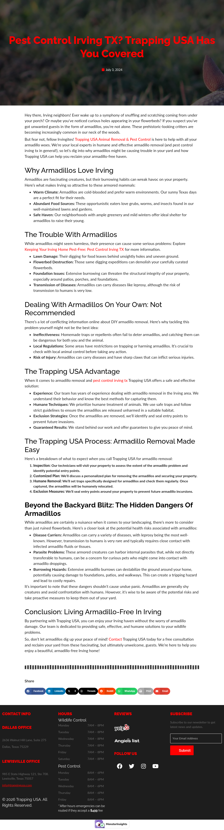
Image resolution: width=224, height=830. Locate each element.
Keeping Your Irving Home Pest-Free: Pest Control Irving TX (74, 249)
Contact (115, 639)
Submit (185, 750)
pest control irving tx (110, 380)
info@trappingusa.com (17, 785)
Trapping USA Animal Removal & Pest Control (113, 139)
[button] (35, 691)
